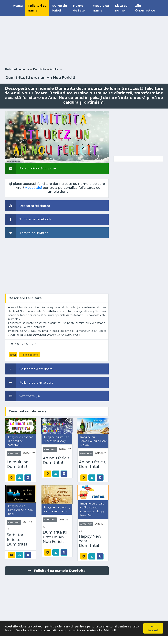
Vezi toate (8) (22, 396)
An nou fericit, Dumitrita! (92, 464)
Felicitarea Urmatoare (29, 382)
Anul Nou (56, 69)
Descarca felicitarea (27, 205)
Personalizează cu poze (30, 168)
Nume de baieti (59, 8)
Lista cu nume (121, 8)
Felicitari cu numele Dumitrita (57, 571)
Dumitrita (39, 69)
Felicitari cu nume (37, 8)
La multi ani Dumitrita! (18, 464)
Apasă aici (33, 188)
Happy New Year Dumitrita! (90, 541)
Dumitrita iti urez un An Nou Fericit (55, 537)
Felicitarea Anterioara (28, 368)
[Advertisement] (84, 41)
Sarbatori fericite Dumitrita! (17, 539)
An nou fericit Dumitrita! (56, 460)
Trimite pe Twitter (26, 232)
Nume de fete (79, 8)
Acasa (18, 6)
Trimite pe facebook (28, 219)
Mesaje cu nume (101, 8)
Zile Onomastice (145, 8)
